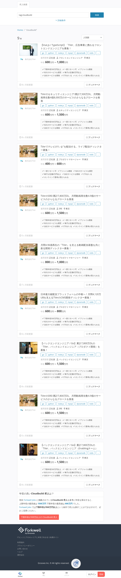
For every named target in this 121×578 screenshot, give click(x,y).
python (51, 53)
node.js (61, 53)
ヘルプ (19, 552)
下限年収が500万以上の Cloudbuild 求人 (39, 517)
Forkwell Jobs (30, 500)
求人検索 (23, 4)
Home (20, 30)
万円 (42, 503)
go (43, 53)
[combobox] (53, 15)
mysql (70, 53)
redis (91, 53)
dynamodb (81, 53)
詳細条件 (60, 20)
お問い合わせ (22, 548)
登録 (101, 574)
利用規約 (20, 542)
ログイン (92, 574)
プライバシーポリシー (26, 545)
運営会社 (20, 555)
